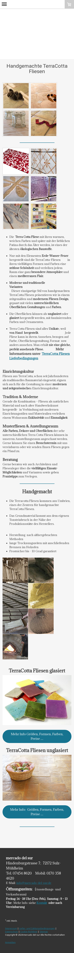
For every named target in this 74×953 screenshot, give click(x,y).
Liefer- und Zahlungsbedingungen (37, 928)
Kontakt (41, 903)
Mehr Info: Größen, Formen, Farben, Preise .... (37, 811)
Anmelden (10, 942)
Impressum (11, 928)
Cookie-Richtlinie (28, 931)
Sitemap (44, 931)
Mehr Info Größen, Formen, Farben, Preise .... (37, 736)
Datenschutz (11, 931)
